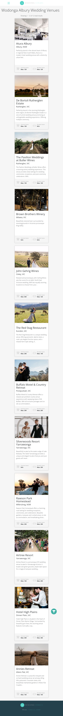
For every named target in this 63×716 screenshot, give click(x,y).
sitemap (38, 709)
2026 (25, 709)
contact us (31, 709)
